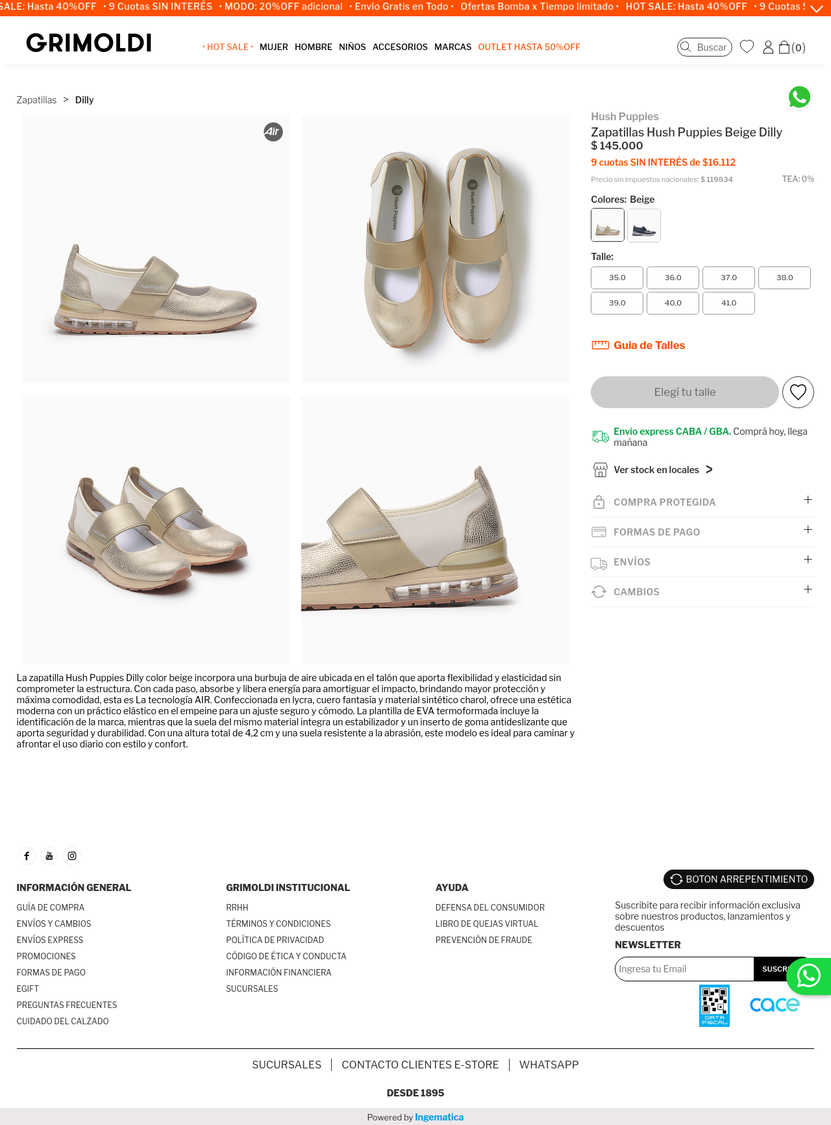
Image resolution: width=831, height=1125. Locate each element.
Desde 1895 (416, 1092)
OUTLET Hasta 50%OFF (531, 48)
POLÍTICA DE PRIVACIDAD (275, 940)
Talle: (602, 253)
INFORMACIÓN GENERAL (74, 887)
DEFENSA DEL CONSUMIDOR (490, 907)
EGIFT (28, 989)
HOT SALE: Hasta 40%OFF (697, 6)
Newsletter (648, 943)
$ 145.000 (617, 143)
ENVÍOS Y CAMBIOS (54, 924)
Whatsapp (549, 1064)
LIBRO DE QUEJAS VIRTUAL (487, 924)
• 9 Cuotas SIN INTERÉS (168, 6)
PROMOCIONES (46, 956)
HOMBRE (315, 48)
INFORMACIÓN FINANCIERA (279, 972)
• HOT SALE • (229, 48)
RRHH (237, 907)
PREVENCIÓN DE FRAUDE (484, 940)
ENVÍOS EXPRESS (50, 940)
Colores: (622, 196)
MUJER (275, 48)
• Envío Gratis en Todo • (412, 6)
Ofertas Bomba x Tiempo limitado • (550, 6)
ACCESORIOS (401, 48)
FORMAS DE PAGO (51, 972)
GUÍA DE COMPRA (51, 907)
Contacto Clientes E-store (420, 1064)
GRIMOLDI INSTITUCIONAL (288, 887)
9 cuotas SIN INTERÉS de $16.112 (663, 159)
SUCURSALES (252, 989)
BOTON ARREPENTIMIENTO (747, 879)
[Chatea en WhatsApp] (799, 94)
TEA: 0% (798, 176)
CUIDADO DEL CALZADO (63, 1021)
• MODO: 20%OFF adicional (292, 6)
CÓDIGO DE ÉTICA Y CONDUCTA (286, 956)
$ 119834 (717, 177)
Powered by (415, 1116)
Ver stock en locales (656, 469)
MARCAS (454, 48)
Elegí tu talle (685, 389)
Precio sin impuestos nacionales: (645, 177)
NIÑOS (353, 48)
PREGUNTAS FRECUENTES (67, 1005)
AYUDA (452, 887)
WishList (748, 47)
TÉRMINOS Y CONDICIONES (278, 924)
